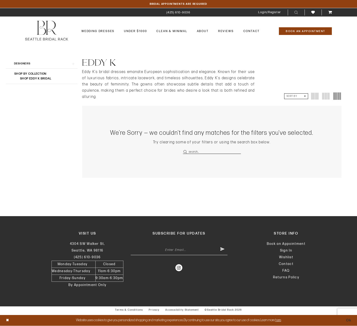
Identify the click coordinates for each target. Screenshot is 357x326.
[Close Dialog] (7, 320)
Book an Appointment (286, 244)
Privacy (154, 310)
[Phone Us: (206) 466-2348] (178, 13)
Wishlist (286, 258)
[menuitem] (178, 13)
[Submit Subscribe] (222, 250)
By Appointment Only (87, 285)
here (278, 321)
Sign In (286, 251)
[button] (270, 13)
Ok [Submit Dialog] (349, 321)
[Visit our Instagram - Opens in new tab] (179, 268)
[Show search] (296, 12)
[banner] (46, 31)
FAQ (286, 271)
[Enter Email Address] (179, 250)
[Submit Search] (186, 152)
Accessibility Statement (182, 310)
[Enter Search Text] (212, 152)
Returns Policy (286, 278)
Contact (286, 264)
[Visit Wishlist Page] (313, 12)
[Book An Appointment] (305, 31)
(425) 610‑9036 (87, 258)
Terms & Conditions (129, 310)
